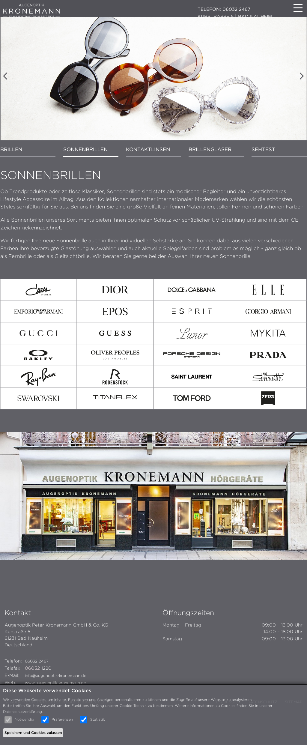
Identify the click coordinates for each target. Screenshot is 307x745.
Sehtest (260, 172)
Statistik (97, 719)
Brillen (15, 172)
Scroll (153, 154)
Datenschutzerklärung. (23, 711)
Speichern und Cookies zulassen (33, 732)
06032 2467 (39, 678)
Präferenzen (62, 719)
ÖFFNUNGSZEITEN (222, 24)
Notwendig (24, 719)
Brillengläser (209, 172)
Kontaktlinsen (148, 172)
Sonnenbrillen (88, 172)
